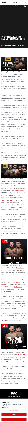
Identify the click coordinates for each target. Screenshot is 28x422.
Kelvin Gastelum (8, 357)
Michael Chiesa (20, 268)
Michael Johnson (6, 291)
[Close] (26, 400)
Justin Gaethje (18, 287)
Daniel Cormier (10, 84)
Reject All (14, 414)
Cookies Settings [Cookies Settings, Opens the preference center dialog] (14, 410)
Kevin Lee (4, 270)
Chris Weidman (21, 354)
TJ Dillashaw (13, 200)
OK (14, 419)
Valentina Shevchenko (17, 190)
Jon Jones (20, 84)
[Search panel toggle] (26, 2)
